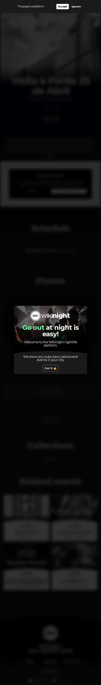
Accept (62, 6)
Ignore (76, 6)
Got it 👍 (51, 368)
